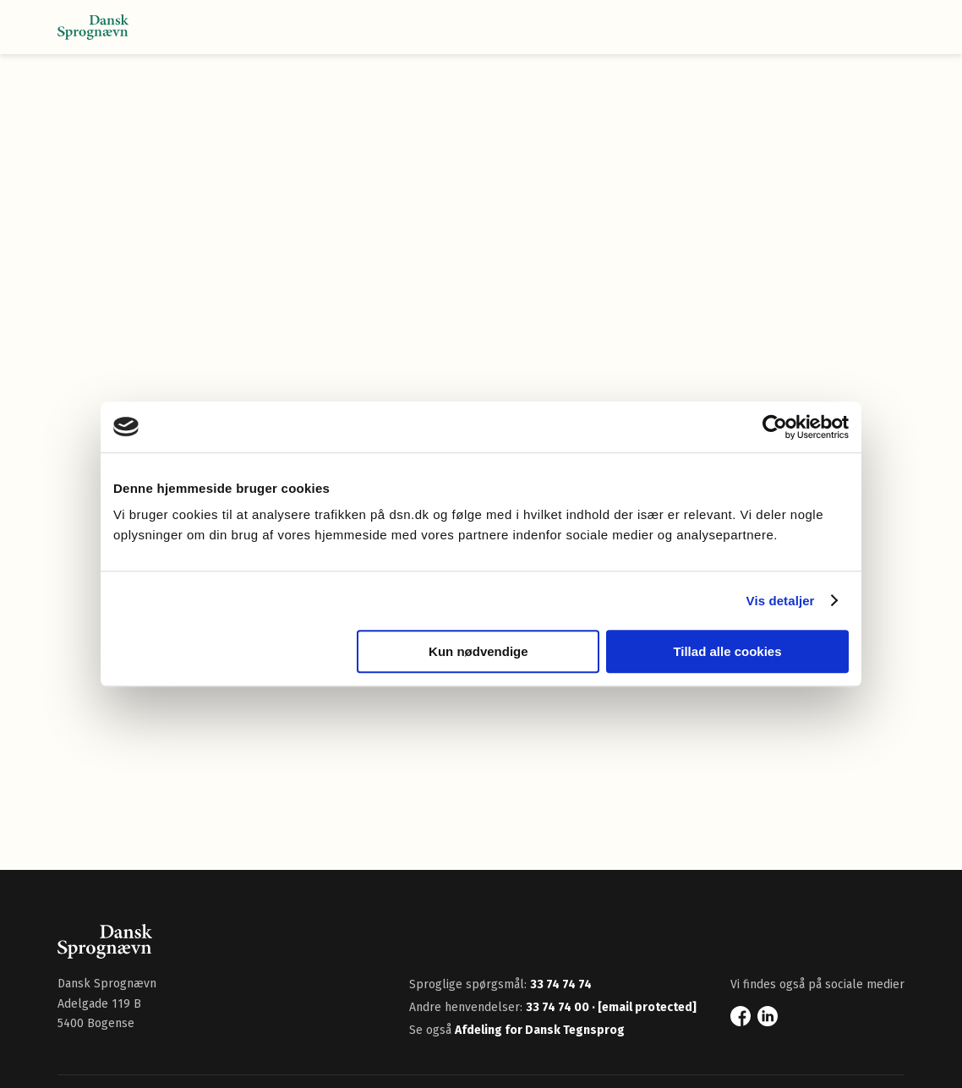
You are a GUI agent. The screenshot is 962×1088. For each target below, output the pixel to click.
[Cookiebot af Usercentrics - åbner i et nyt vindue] (775, 427)
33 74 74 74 (561, 984)
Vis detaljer (780, 600)
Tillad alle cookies (727, 651)
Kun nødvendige (478, 651)
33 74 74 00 (559, 1007)
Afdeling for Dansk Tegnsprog (540, 1030)
